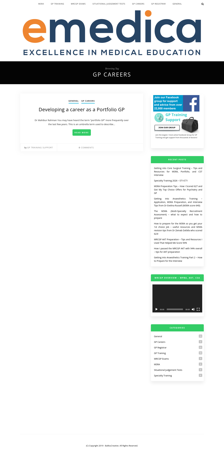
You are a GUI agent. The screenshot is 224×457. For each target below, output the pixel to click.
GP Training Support (40, 147)
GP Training (57, 3)
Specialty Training (163, 375)
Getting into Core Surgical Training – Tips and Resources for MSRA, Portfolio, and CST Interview (178, 171)
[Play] (156, 309)
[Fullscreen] (198, 309)
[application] (177, 298)
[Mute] (193, 309)
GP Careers (138, 3)
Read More (82, 132)
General (177, 3)
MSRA (41, 3)
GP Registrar (158, 3)
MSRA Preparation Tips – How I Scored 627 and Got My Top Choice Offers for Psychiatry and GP (178, 190)
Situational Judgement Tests (109, 3)
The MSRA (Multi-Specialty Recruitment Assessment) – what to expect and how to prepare (178, 214)
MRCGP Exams (78, 3)
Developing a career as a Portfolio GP (82, 109)
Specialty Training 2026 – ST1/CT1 (171, 180)
